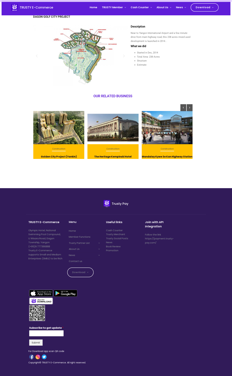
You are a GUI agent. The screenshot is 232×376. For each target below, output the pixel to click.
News (179, 7)
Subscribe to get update (46, 328)
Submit (36, 342)
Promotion (112, 250)
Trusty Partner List (79, 243)
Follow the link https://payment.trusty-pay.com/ (159, 238)
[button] (37, 56)
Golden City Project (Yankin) (59, 156)
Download (203, 7)
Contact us (75, 261)
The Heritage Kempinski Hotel (113, 156)
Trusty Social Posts (117, 238)
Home (93, 7)
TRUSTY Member (112, 7)
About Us (162, 7)
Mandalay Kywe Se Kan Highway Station (167, 156)
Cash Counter (140, 7)
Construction (58, 148)
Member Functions (79, 236)
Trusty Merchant (115, 234)
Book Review (113, 246)
